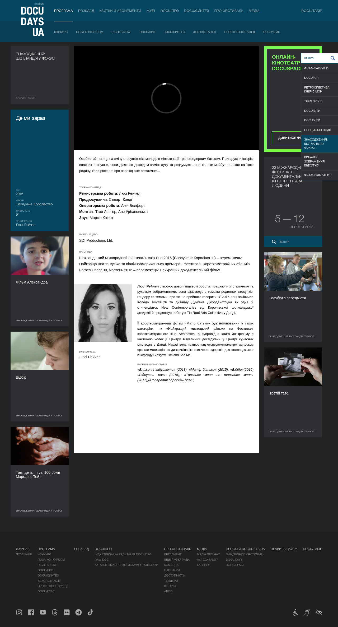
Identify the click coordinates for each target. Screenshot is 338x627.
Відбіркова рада (177, 559)
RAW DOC (102, 559)
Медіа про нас (208, 554)
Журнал (23, 549)
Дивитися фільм (293, 138)
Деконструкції (204, 32)
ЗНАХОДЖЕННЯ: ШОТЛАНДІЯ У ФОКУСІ (316, 143)
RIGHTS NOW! (121, 32)
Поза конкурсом (89, 32)
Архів (168, 591)
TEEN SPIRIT (313, 101)
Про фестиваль (228, 11)
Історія (170, 586)
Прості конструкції (239, 32)
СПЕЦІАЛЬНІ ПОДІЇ (317, 130)
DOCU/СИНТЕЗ (196, 11)
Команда (171, 564)
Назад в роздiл (25, 97)
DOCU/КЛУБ (234, 559)
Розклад (86, 11)
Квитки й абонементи (120, 11)
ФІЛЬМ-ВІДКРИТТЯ (317, 175)
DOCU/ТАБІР (311, 11)
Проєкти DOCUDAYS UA (245, 549)
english (39, 3)
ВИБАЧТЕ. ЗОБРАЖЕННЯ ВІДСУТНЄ (314, 161)
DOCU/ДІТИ (312, 110)
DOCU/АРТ (311, 77)
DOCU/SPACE (235, 564)
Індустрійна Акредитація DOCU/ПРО (123, 554)
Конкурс (61, 32)
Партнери (172, 570)
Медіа (254, 11)
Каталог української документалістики (126, 564)
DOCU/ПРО (170, 11)
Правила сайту (284, 549)
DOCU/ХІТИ (312, 120)
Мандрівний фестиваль (245, 554)
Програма (63, 11)
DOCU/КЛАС (271, 32)
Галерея (203, 564)
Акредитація (207, 559)
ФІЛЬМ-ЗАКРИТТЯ (316, 68)
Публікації (24, 554)
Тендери (171, 580)
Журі (151, 11)
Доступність (174, 575)
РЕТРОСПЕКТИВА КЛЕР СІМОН (317, 89)
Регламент (173, 554)
